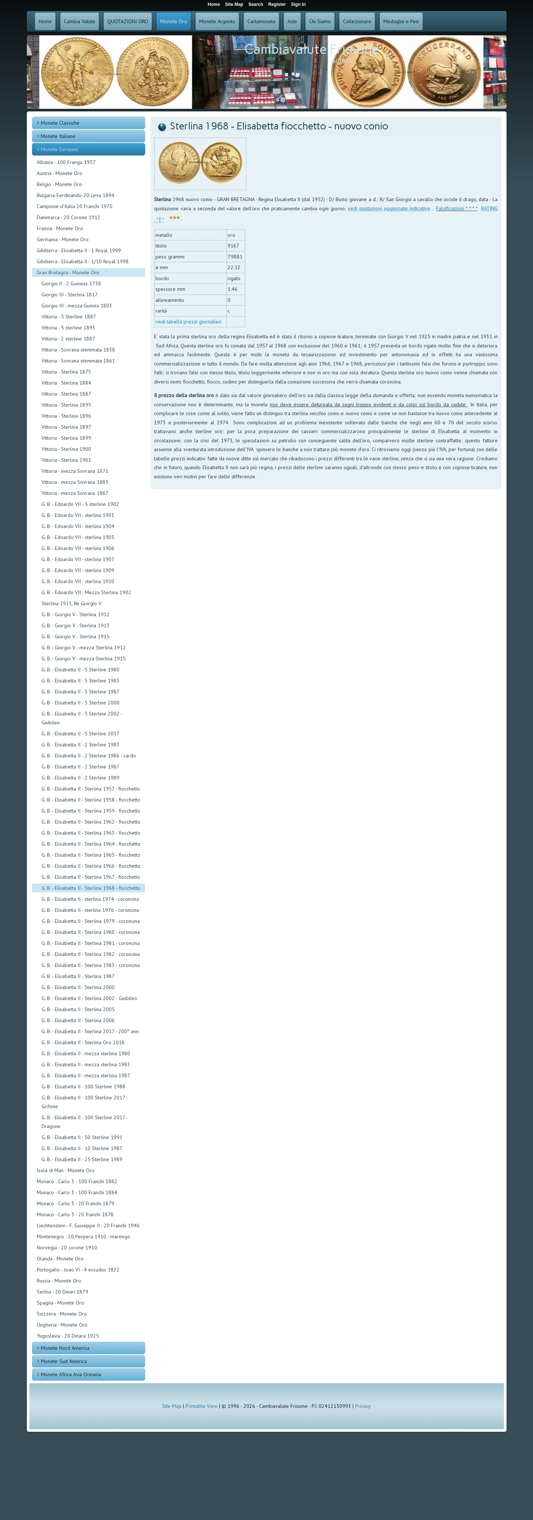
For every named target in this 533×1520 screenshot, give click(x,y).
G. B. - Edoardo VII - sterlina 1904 (78, 526)
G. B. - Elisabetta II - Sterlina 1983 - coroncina (91, 965)
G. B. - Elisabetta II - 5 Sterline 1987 (80, 691)
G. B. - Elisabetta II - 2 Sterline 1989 (80, 777)
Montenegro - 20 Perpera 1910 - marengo (83, 1236)
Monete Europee (59, 149)
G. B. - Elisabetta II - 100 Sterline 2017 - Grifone (85, 1102)
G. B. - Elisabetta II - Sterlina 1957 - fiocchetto (91, 788)
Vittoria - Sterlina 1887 (66, 393)
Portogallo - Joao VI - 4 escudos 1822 (78, 1269)
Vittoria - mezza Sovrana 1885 (75, 482)
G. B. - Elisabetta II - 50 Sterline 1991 (82, 1137)
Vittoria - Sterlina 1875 (66, 371)
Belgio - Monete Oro (59, 184)
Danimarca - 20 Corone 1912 (68, 217)
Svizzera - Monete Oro (62, 1313)
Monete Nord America (65, 1348)
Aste (292, 21)
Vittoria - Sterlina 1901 (66, 460)
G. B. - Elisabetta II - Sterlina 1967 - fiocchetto (91, 877)
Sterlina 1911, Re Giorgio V (71, 603)
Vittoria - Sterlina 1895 (66, 405)
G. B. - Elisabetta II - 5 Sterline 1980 (80, 669)
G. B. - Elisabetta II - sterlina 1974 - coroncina (90, 899)
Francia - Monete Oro (60, 228)
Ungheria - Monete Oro (62, 1324)
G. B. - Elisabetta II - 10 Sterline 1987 (82, 1148)
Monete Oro (173, 21)
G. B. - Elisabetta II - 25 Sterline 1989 (82, 1159)
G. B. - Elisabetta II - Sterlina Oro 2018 (83, 1042)
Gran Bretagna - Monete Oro (68, 272)
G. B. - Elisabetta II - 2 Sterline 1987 (80, 766)
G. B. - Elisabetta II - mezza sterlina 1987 (86, 1075)
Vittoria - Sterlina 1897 (66, 427)
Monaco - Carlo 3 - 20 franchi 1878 (75, 1214)
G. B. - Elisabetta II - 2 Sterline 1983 (80, 744)
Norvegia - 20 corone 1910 (67, 1247)
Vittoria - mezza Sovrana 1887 (75, 493)
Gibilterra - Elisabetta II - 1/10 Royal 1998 (83, 261)
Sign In (298, 4)
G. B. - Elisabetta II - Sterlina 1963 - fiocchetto (91, 832)
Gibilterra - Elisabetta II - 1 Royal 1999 (79, 250)
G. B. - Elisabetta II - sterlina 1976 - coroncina (90, 910)
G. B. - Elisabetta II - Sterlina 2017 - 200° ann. (91, 1031)
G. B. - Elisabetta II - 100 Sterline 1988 (83, 1086)
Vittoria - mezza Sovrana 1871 (75, 471)
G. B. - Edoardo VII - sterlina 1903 (78, 515)
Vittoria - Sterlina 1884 (66, 382)
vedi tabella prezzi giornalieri (188, 321)
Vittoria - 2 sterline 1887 (68, 338)
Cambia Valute (79, 21)
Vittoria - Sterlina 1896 (66, 416)
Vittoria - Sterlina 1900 (66, 449)
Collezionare (357, 21)
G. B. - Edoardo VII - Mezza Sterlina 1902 (86, 592)
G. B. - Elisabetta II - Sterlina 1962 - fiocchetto (91, 821)
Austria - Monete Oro (59, 173)
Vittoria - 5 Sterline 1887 (69, 316)
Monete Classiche (60, 122)
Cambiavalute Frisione (311, 49)
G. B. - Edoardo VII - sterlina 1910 (78, 581)
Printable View (202, 1406)
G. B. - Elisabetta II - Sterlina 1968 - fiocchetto (91, 888)
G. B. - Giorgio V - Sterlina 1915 (76, 636)
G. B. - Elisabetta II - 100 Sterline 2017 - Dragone (85, 1122)
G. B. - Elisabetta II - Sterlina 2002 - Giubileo (89, 998)
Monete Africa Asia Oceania (71, 1374)
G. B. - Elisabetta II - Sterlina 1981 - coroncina (91, 943)
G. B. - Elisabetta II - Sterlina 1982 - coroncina (91, 954)
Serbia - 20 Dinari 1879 (62, 1291)
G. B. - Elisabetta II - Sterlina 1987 (78, 976)
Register (277, 4)
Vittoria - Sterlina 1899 (66, 438)
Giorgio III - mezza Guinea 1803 (77, 305)
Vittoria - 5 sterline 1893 (68, 327)
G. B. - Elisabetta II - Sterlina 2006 (78, 1020)
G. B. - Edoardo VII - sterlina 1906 (78, 548)
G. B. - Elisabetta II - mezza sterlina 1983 (86, 1064)
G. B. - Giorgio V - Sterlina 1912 (76, 614)
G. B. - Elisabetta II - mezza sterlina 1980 (86, 1053)
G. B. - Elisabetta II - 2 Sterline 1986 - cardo (89, 755)
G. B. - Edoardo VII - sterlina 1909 (78, 570)
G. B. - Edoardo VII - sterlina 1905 (78, 537)
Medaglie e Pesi (401, 21)
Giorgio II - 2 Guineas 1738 (71, 283)
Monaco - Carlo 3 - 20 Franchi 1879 (75, 1203)
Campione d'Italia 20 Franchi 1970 (74, 206)
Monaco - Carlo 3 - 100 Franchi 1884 (77, 1192)
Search (255, 4)
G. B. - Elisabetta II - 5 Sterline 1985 (80, 680)
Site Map (172, 1406)
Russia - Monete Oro (59, 1280)
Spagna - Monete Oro (60, 1302)
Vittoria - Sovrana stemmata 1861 (78, 360)
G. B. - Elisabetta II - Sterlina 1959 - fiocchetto (91, 810)
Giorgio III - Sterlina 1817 (70, 294)
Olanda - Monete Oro (60, 1258)
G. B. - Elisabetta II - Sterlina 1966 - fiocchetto (91, 866)
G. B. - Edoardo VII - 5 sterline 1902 (80, 504)
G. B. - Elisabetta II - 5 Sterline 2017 (80, 733)
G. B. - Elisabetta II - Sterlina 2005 (78, 1009)
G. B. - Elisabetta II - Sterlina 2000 (78, 987)
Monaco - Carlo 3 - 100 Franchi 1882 (77, 1181)
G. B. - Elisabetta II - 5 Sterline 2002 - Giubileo (82, 718)
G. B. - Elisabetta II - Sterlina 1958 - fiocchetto (91, 799)
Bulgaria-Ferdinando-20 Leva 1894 (75, 195)
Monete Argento (217, 21)
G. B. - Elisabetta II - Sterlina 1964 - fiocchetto (91, 844)
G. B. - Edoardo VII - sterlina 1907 (78, 559)
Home (45, 21)
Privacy (363, 1406)
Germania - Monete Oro (63, 239)
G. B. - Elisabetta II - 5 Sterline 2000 (80, 702)
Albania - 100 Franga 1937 (66, 162)
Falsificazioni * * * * (456, 208)
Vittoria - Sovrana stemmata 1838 (78, 349)
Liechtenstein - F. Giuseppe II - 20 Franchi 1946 (88, 1225)
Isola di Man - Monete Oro (65, 1170)
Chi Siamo (320, 21)
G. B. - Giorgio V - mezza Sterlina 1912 (84, 647)
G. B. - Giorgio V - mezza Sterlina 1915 (84, 658)
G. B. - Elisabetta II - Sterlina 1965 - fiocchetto (91, 855)
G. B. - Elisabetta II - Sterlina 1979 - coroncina (91, 921)
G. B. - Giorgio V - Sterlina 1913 (76, 625)
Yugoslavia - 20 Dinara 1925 (68, 1335)
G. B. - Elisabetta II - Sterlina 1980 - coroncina (91, 932)
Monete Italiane (58, 136)
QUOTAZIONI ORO (127, 21)
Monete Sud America (64, 1361)
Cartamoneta (261, 21)
